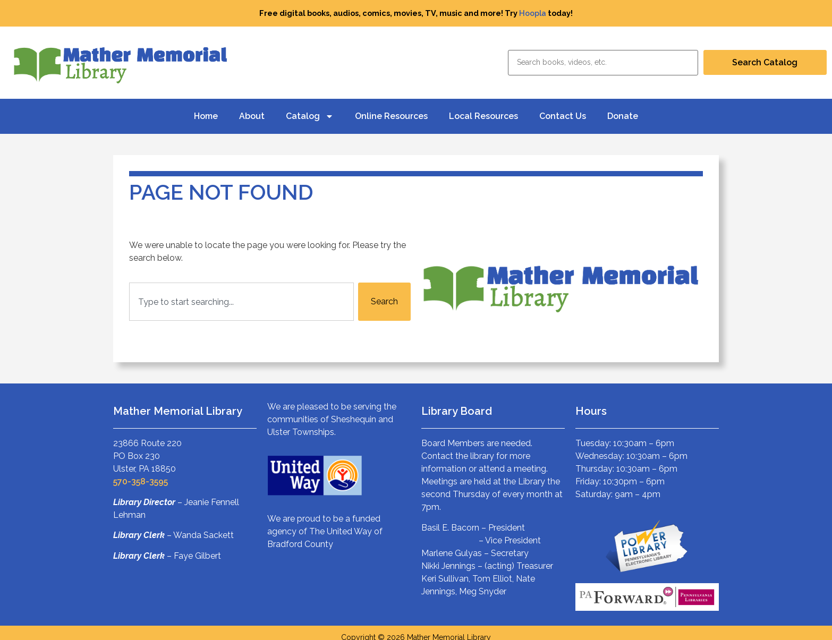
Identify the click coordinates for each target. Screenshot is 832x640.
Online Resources (391, 116)
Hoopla (532, 13)
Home (206, 116)
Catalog (310, 116)
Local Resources (483, 116)
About (252, 116)
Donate (622, 116)
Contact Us (562, 116)
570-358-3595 (140, 481)
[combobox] (241, 302)
